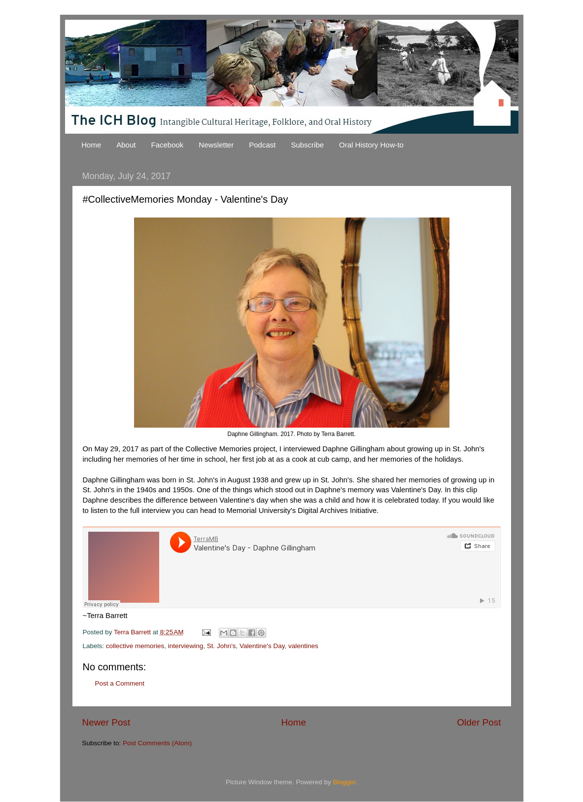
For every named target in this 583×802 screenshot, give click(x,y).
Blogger (344, 782)
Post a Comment (120, 683)
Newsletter (216, 145)
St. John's (221, 646)
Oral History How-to (371, 145)
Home (91, 145)
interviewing (185, 646)
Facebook (167, 145)
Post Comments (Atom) (157, 743)
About (126, 145)
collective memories (135, 646)
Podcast (262, 145)
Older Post (479, 722)
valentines (303, 646)
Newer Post (106, 722)
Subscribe (307, 145)
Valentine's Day (262, 646)
